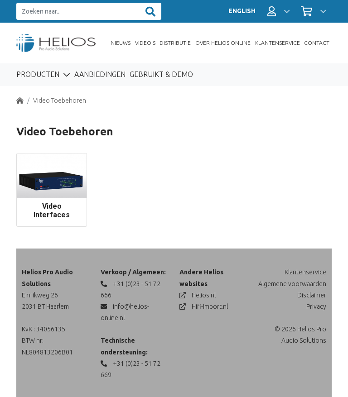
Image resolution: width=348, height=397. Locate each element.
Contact (316, 43)
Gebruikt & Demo (161, 74)
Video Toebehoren (59, 100)
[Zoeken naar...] (78, 11)
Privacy (316, 306)
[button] (278, 11)
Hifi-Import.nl (203, 306)
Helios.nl (197, 295)
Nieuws (120, 43)
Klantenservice (277, 43)
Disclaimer (311, 295)
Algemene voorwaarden (292, 283)
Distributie (175, 43)
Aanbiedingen (100, 74)
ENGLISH (242, 10)
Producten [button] (38, 74)
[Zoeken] (150, 11)
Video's (145, 43)
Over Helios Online (223, 43)
